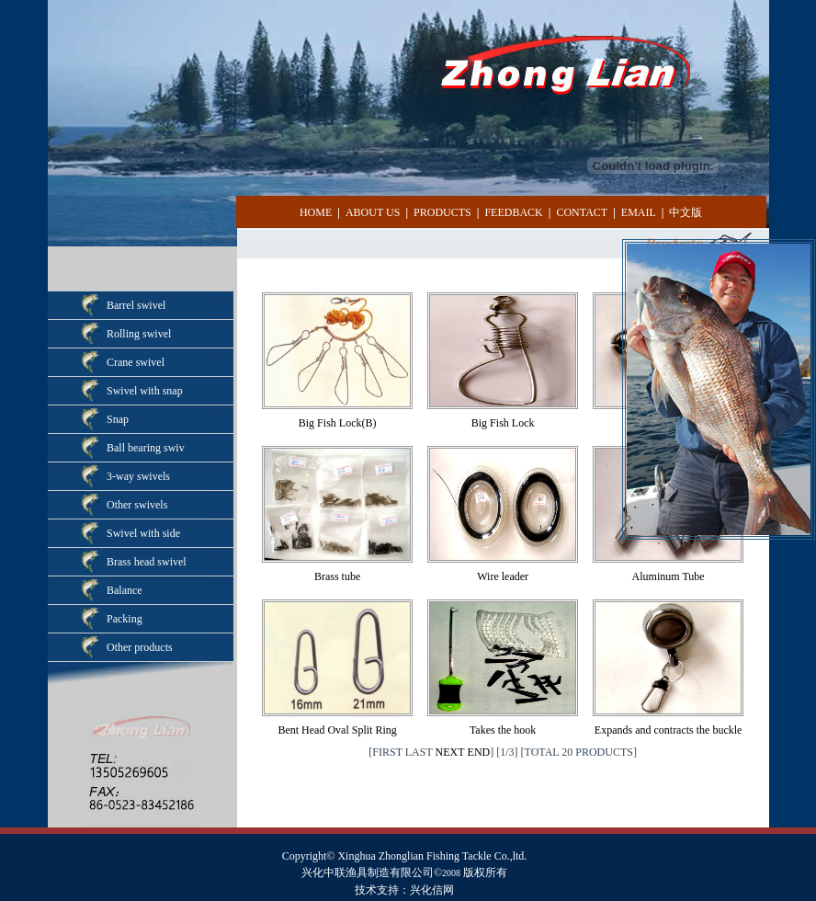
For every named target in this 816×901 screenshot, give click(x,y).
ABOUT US (373, 212)
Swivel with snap (145, 390)
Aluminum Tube (668, 576)
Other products (140, 647)
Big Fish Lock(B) (338, 422)
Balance (124, 590)
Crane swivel (135, 362)
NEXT (450, 752)
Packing (124, 618)
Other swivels (137, 504)
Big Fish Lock (503, 422)
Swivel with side (143, 533)
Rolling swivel (139, 333)
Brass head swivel (147, 561)
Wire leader (502, 576)
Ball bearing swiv (146, 447)
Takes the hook (503, 730)
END (479, 752)
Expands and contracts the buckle (668, 730)
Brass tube (337, 576)
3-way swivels (138, 476)
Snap (118, 419)
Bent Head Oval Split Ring (337, 730)
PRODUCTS (442, 212)
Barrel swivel (136, 305)
